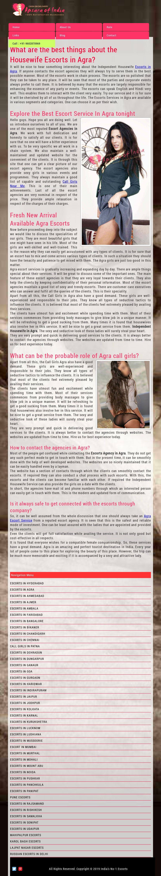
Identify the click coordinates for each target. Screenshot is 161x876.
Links (16, 35)
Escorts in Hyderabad (27, 583)
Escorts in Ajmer (23, 602)
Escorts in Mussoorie (26, 741)
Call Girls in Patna (25, 646)
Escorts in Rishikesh (26, 810)
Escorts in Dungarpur (27, 659)
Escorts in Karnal (24, 715)
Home (16, 27)
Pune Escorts (20, 797)
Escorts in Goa (21, 671)
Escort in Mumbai (23, 747)
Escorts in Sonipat (24, 822)
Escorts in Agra (22, 589)
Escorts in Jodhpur (25, 703)
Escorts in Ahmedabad (27, 596)
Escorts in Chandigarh (27, 634)
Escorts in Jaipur (23, 696)
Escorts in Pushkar (25, 778)
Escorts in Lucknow (25, 728)
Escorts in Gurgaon (25, 678)
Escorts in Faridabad (26, 615)
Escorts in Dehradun (26, 652)
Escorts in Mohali (24, 759)
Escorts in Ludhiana (25, 734)
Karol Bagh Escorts (25, 841)
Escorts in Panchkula (27, 785)
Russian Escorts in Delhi (29, 854)
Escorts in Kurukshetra (28, 722)
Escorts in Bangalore (27, 621)
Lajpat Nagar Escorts (27, 848)
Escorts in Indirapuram (28, 690)
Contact (111, 35)
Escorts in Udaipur (24, 829)
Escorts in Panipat (24, 791)
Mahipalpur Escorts (25, 835)
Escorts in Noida (23, 772)
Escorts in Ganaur (24, 665)
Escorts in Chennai (24, 640)
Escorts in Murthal (25, 753)
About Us (65, 27)
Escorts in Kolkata (24, 709)
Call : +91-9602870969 (26, 43)
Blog (62, 35)
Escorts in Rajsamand (27, 804)
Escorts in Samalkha (26, 816)
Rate (109, 27)
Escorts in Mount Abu (26, 766)
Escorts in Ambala (24, 608)
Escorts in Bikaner (24, 627)
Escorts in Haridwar (26, 684)
